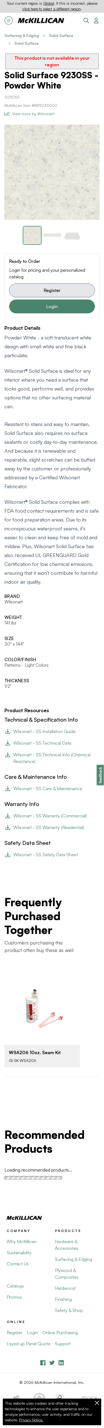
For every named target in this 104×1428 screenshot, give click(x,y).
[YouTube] (52, 1362)
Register (52, 290)
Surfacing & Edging (21, 35)
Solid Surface (61, 35)
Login (52, 306)
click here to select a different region (51, 9)
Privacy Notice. (31, 1420)
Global (48, 3)
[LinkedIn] (61, 1362)
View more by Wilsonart (29, 113)
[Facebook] (42, 1362)
